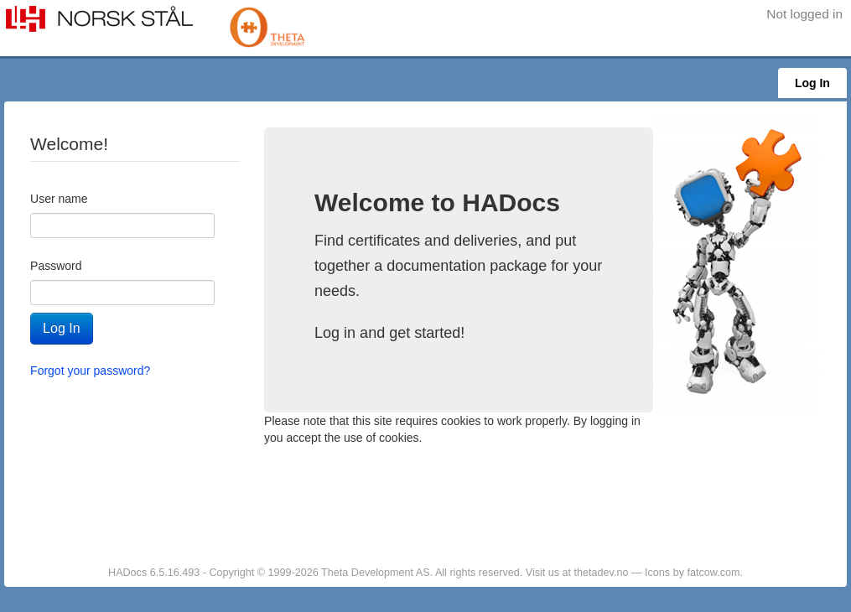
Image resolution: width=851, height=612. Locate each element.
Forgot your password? (90, 370)
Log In (812, 83)
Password (55, 265)
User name (58, 198)
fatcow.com (713, 572)
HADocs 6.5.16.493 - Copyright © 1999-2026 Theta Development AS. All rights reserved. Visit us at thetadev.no (369, 572)
